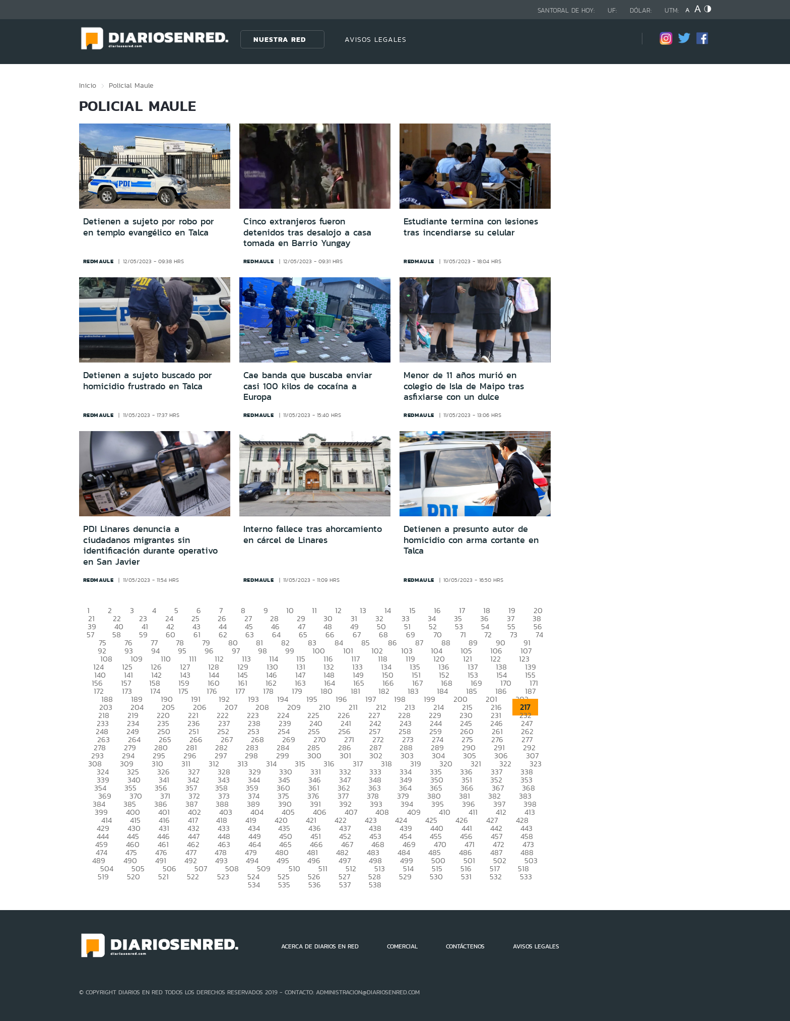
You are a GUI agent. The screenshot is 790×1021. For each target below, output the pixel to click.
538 (375, 884)
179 (297, 691)
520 (133, 876)
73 (513, 634)
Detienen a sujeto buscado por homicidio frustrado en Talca (147, 381)
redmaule (98, 261)
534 (254, 884)
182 (383, 691)
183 (413, 691)
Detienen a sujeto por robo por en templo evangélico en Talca (148, 227)
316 (329, 763)
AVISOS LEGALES (376, 39)
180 (326, 691)
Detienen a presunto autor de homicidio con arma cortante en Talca (471, 539)
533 (526, 876)
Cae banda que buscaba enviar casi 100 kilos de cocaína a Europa (307, 386)
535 (284, 884)
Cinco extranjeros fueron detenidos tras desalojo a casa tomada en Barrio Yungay (307, 232)
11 (314, 610)
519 (103, 876)
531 (466, 876)
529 (405, 876)
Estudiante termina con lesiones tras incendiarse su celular (471, 227)
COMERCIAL (402, 946)
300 (314, 755)
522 (193, 876)
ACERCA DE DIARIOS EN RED (320, 946)
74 (539, 634)
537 (345, 884)
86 (392, 642)
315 (300, 763)
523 (223, 876)
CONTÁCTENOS (465, 946)
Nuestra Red (279, 39)
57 (90, 634)
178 (268, 691)
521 (163, 876)
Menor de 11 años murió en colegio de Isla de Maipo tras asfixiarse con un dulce (464, 386)
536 (314, 884)
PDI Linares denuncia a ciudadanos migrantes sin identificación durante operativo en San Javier (150, 545)
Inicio (87, 85)
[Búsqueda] (619, 39)
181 (355, 691)
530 (436, 876)
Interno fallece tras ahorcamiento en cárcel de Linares (312, 534)
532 (496, 876)
